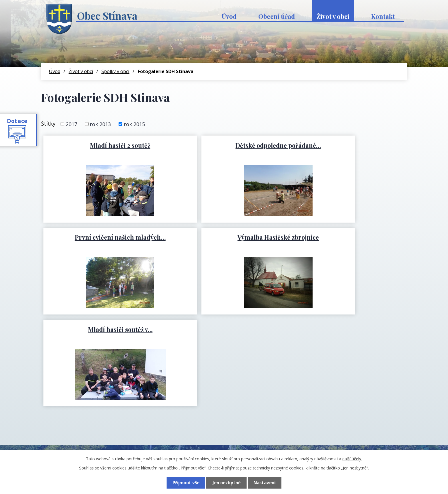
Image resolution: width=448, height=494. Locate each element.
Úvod (229, 16)
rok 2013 (100, 123)
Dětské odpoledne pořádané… (224, 145)
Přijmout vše (185, 482)
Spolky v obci (115, 71)
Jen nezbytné (226, 482)
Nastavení (265, 482)
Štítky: (49, 123)
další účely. (352, 458)
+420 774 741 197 (143, 430)
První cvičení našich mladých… (346, 145)
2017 (71, 123)
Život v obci (333, 16)
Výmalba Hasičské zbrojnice (102, 237)
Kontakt (383, 16)
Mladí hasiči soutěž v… (224, 237)
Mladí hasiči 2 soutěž (102, 145)
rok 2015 (134, 123)
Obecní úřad (276, 16)
